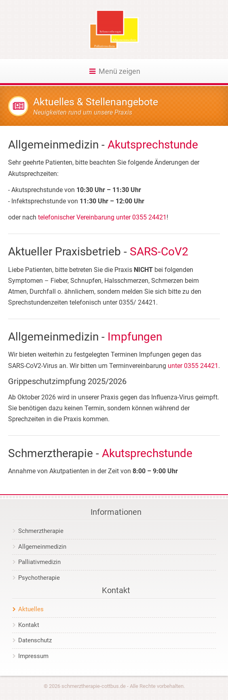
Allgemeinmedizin (42, 546)
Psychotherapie (39, 577)
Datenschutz (35, 640)
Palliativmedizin (39, 562)
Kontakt (28, 625)
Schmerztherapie (40, 531)
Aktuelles (31, 609)
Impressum (33, 656)
